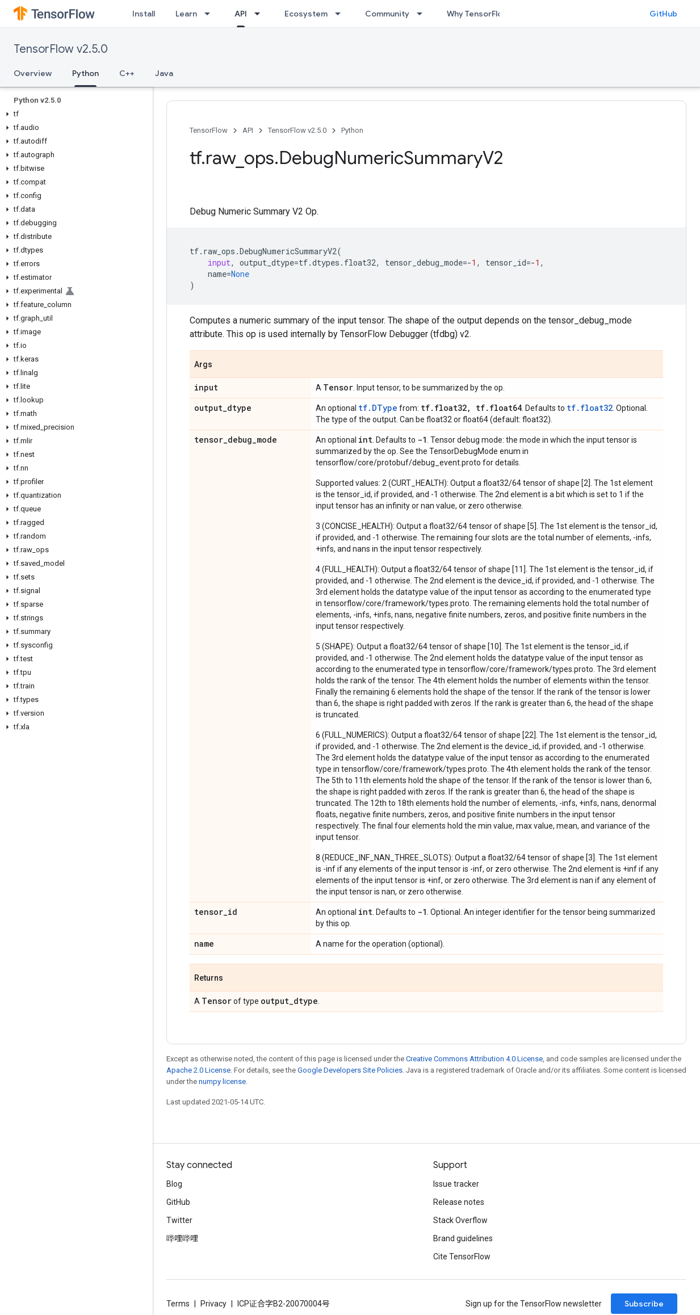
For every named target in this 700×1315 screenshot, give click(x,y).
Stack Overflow (460, 1220)
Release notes (458, 1202)
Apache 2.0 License (198, 1070)
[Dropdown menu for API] (260, 13)
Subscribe (644, 1304)
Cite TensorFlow (462, 1256)
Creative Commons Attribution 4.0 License (474, 1058)
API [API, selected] (240, 14)
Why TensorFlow (478, 14)
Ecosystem (306, 14)
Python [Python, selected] (85, 73)
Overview (33, 73)
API (247, 130)
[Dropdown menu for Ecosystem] (341, 13)
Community (387, 14)
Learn (186, 14)
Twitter (179, 1220)
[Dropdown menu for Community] (423, 13)
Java (164, 73)
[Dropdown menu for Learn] (210, 13)
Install (143, 14)
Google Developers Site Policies (350, 1070)
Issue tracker (456, 1183)
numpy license (222, 1081)
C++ (127, 73)
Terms (178, 1303)
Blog (174, 1183)
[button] (74, 114)
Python (352, 130)
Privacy (213, 1303)
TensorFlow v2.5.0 (61, 49)
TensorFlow (209, 130)
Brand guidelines (463, 1238)
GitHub (663, 14)
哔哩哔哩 (182, 1238)
